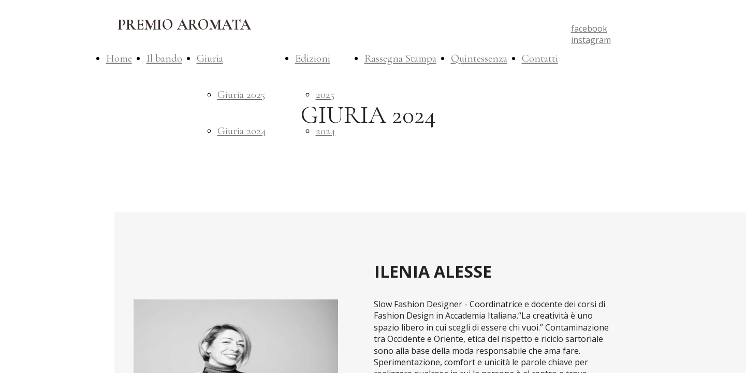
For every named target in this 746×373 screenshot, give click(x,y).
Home (119, 58)
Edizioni (312, 58)
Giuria (210, 58)
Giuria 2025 (241, 94)
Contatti (540, 58)
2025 (325, 94)
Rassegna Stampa (400, 58)
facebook (589, 28)
